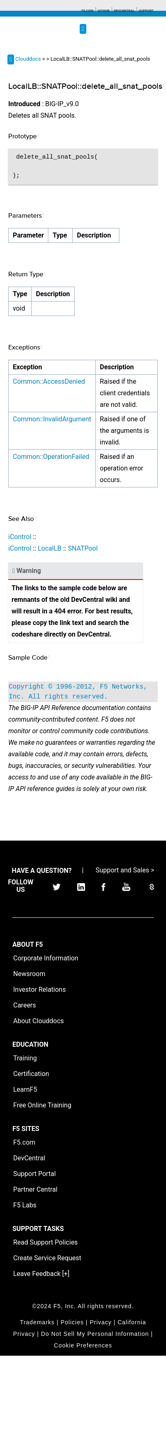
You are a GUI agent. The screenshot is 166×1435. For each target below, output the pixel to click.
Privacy (100, 1322)
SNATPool (82, 548)
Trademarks (37, 1322)
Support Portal (34, 1174)
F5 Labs (24, 1205)
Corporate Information (45, 958)
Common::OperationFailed (51, 457)
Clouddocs (28, 59)
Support (146, 10)
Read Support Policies (45, 1242)
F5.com (87, 10)
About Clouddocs (38, 1021)
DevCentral (29, 1158)
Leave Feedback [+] (41, 1274)
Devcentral (124, 10)
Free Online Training (42, 1105)
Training (25, 1058)
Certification (31, 1074)
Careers (24, 1005)
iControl (19, 537)
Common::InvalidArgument (52, 419)
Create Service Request (47, 1258)
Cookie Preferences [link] (83, 1345)
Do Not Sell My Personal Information (95, 1333)
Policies (72, 1322)
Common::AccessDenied (49, 381)
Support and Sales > (124, 870)
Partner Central (35, 1189)
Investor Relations (39, 989)
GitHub (103, 10)
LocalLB (49, 548)
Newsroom (29, 974)
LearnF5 (25, 1089)
